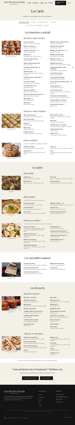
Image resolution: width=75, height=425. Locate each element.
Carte (41, 3)
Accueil (29, 3)
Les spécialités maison (43, 22)
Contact (51, 3)
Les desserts (53, 22)
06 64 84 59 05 (60, 394)
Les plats (33, 22)
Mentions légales (67, 417)
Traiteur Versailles (48, 411)
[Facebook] (70, 3)
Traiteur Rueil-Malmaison (37, 411)
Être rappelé (46, 378)
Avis (46, 3)
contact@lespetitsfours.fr (62, 396)
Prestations (36, 3)
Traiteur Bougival (27, 411)
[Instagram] (68, 3)
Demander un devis (60, 3)
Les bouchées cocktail (24, 22)
